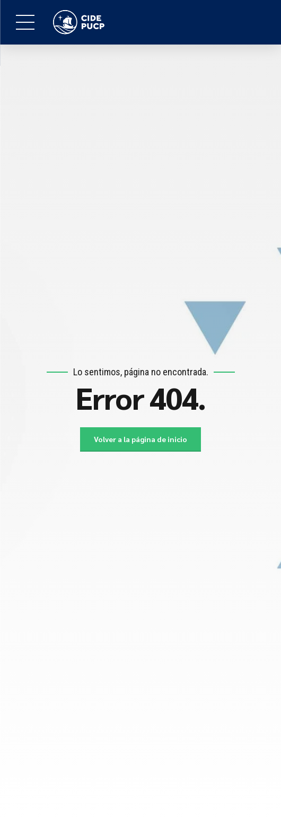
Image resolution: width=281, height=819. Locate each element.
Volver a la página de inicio (141, 439)
